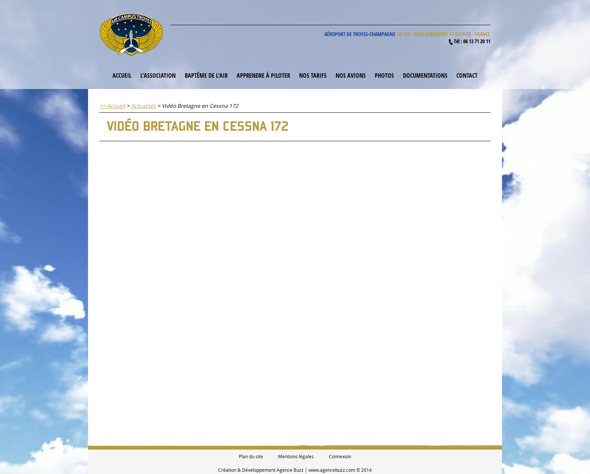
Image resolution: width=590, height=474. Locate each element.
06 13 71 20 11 (476, 41)
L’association (158, 75)
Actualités (143, 105)
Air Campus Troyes (131, 35)
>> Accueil (112, 105)
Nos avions (351, 75)
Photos (384, 75)
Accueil (122, 75)
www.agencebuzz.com (332, 470)
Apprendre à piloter (263, 75)
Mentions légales (296, 456)
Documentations (425, 75)
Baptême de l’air (206, 75)
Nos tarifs (313, 75)
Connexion (340, 456)
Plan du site (251, 456)
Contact (466, 75)
